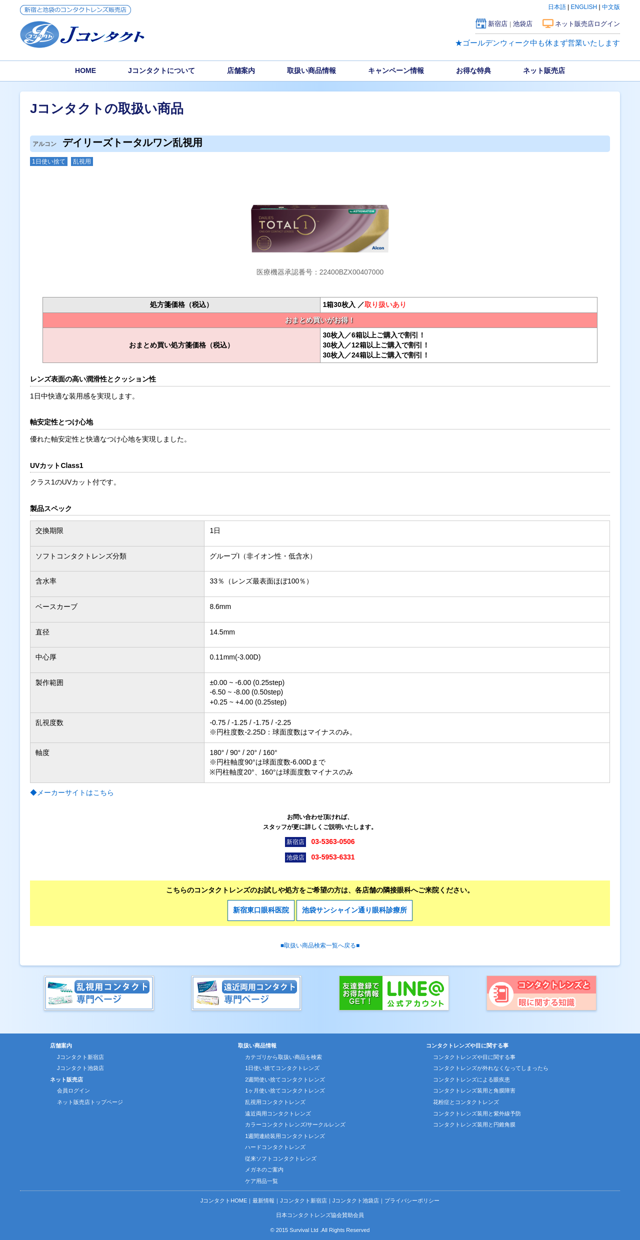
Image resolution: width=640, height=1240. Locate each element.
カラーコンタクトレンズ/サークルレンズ (295, 1125)
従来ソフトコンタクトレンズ (280, 1159)
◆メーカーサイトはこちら (72, 792)
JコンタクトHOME (224, 1201)
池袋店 (522, 24)
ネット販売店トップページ (90, 1102)
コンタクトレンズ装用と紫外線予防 (477, 1113)
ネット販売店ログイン (587, 24)
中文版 (611, 7)
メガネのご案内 (264, 1169)
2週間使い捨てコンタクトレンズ (285, 1079)
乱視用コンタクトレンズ (275, 1102)
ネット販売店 (544, 70)
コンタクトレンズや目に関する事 (474, 1057)
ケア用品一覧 (261, 1181)
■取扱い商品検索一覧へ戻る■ (320, 945)
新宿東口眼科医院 (261, 910)
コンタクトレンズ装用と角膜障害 (474, 1091)
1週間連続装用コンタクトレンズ (285, 1136)
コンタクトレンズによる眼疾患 (471, 1079)
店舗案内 (241, 70)
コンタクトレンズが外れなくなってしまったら (490, 1068)
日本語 (557, 7)
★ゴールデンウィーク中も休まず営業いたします (537, 42)
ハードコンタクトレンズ (275, 1147)
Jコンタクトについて (161, 70)
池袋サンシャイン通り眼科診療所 (354, 910)
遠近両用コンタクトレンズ (278, 1113)
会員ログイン (73, 1091)
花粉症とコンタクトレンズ (466, 1102)
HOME (85, 70)
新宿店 (498, 24)
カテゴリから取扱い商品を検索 (283, 1057)
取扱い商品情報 (311, 70)
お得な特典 (473, 70)
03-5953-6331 (332, 857)
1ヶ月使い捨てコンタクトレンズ (285, 1091)
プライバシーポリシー (412, 1201)
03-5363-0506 (332, 842)
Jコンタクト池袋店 (80, 1068)
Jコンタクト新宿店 (80, 1057)
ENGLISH (584, 7)
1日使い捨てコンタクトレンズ (282, 1068)
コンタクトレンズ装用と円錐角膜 (474, 1125)
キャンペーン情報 (396, 70)
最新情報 (263, 1201)
